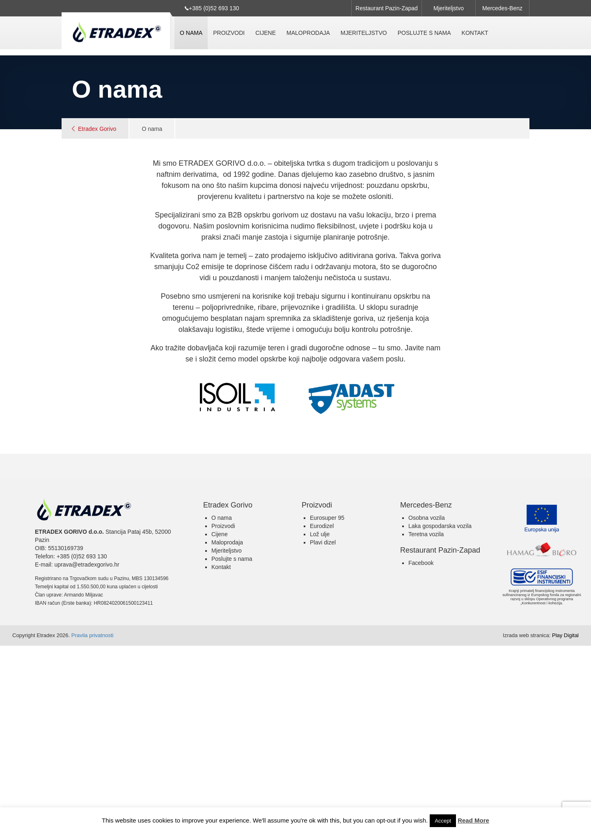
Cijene (265, 33)
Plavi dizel (323, 542)
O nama (191, 33)
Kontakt (475, 33)
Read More (473, 820)
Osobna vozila (426, 517)
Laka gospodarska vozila (440, 526)
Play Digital (541, 635)
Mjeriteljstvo (448, 8)
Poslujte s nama (424, 33)
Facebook (420, 563)
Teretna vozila (426, 534)
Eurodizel (322, 526)
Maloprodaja (308, 33)
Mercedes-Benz (502, 8)
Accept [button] (443, 821)
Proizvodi (229, 33)
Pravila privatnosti (92, 635)
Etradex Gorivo (97, 129)
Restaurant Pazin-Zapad (386, 8)
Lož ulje (320, 534)
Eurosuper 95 (327, 517)
